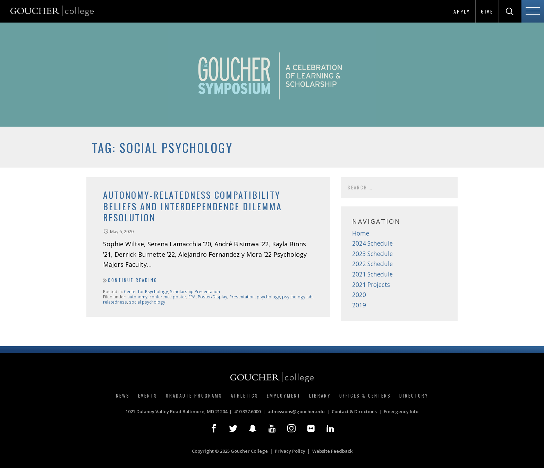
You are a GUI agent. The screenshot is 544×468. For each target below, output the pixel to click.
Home (360, 233)
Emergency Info (401, 411)
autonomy (137, 296)
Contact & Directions (354, 411)
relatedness (115, 302)
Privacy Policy (290, 451)
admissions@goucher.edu (296, 411)
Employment (284, 395)
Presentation (242, 296)
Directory (413, 395)
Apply (461, 11)
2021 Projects (371, 285)
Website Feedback (332, 451)
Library (320, 395)
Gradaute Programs (194, 395)
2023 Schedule (372, 254)
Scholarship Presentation (195, 291)
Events (148, 395)
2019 (359, 305)
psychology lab (297, 296)
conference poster (168, 296)
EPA (192, 296)
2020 (359, 295)
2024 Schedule (372, 243)
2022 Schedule (372, 264)
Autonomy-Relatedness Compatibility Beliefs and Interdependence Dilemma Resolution (192, 206)
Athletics (244, 395)
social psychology (147, 302)
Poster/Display (212, 296)
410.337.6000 (247, 411)
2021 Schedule (372, 274)
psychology (268, 296)
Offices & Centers (365, 395)
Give (487, 11)
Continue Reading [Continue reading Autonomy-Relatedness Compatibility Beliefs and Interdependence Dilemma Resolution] (133, 279)
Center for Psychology (146, 291)
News (123, 395)
